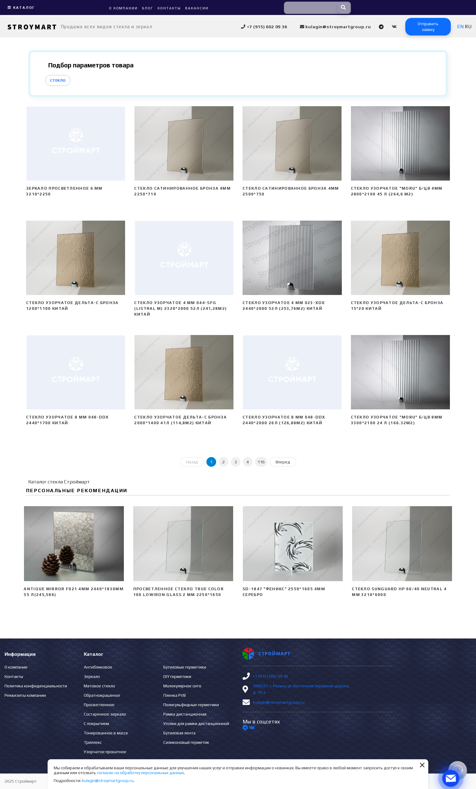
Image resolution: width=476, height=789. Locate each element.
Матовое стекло (99, 685)
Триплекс (93, 742)
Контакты (14, 676)
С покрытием (96, 723)
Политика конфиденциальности (36, 685)
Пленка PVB (174, 695)
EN (460, 26)
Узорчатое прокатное (105, 751)
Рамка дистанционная (184, 714)
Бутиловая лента (179, 732)
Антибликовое (98, 667)
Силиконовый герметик (186, 742)
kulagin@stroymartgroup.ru (278, 702)
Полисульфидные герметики (191, 704)
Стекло (58, 80)
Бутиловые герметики (184, 667)
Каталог (20, 7)
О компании (16, 667)
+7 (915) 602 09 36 (270, 676)
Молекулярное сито (182, 685)
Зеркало (92, 676)
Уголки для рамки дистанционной (196, 723)
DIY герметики (177, 676)
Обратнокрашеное (102, 695)
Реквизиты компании (25, 695)
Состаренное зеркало (105, 714)
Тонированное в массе (106, 732)
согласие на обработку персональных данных (140, 772)
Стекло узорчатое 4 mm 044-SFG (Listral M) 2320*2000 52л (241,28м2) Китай (180, 308)
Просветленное (99, 704)
